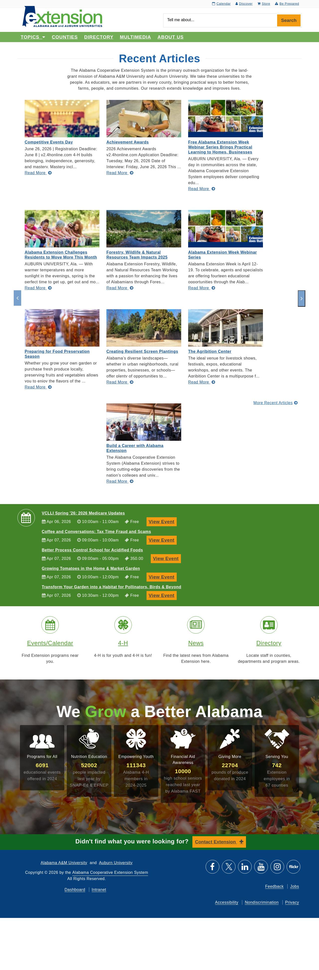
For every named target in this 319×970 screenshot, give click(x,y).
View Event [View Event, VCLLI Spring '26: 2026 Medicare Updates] (163, 521)
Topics (33, 37)
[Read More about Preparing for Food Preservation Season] (38, 387)
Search (289, 20)
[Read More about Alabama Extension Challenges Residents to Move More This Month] (38, 288)
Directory (98, 37)
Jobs (294, 886)
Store (263, 3)
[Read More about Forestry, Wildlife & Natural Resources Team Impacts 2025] (119, 288)
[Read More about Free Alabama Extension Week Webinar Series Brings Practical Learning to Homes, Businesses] (201, 188)
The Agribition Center (209, 351)
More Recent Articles (275, 403)
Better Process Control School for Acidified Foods (92, 550)
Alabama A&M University (64, 863)
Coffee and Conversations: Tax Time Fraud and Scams (96, 531)
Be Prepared (287, 3)
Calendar (221, 3)
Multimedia (135, 37)
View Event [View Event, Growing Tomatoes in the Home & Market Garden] (163, 576)
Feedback (274, 886)
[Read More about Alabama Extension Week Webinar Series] (201, 288)
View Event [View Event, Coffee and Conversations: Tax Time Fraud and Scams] (163, 539)
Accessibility (227, 902)
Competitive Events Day (49, 142)
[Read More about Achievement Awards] (119, 172)
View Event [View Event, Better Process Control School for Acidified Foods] (167, 558)
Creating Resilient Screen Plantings (142, 351)
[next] (301, 298)
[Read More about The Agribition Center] (201, 382)
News (196, 643)
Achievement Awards (127, 142)
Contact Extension (216, 841)
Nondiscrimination (262, 902)
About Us (171, 37)
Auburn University (116, 863)
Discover (244, 3)
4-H (123, 643)
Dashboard (75, 890)
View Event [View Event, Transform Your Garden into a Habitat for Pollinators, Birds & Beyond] (163, 595)
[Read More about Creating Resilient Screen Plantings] (119, 382)
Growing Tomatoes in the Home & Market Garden (91, 568)
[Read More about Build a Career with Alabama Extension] (119, 481)
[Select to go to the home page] (62, 16)
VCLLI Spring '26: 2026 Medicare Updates (83, 513)
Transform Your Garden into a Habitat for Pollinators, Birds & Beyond (111, 587)
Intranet (99, 890)
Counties (65, 37)
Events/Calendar (50, 643)
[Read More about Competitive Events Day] (38, 172)
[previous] (17, 298)
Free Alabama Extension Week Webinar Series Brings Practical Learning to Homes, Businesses (220, 147)
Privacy (292, 902)
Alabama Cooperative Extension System (110, 872)
